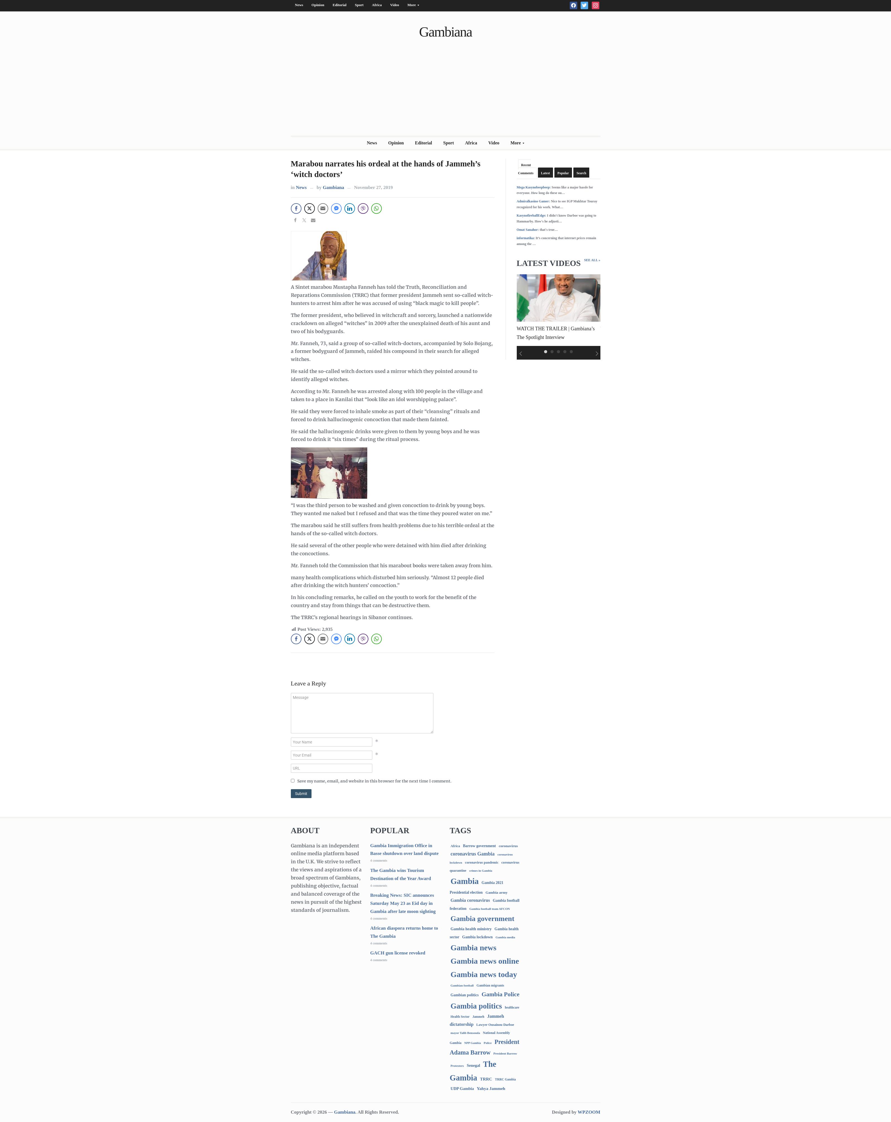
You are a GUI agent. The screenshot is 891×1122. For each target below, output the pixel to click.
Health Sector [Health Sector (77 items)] (460, 1017)
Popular (563, 173)
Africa (377, 5)
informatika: (526, 238)
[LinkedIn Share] (349, 208)
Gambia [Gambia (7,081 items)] (465, 881)
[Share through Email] (323, 208)
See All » (592, 260)
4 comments (378, 860)
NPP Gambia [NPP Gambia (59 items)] (472, 1043)
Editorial (340, 5)
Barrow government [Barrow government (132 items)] (479, 846)
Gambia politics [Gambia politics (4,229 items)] (476, 1006)
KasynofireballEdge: (531, 215)
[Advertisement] (445, 94)
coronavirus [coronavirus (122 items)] (508, 846)
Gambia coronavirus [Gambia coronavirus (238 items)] (470, 900)
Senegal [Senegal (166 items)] (473, 1065)
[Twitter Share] (309, 208)
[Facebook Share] (296, 208)
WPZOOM (589, 1112)
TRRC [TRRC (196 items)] (486, 1079)
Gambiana (445, 32)
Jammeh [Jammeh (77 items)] (478, 1017)
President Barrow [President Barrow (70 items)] (505, 1053)
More (411, 6)
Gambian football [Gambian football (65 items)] (462, 985)
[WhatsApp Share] (376, 208)
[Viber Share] (363, 208)
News (299, 5)
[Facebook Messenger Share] (336, 208)
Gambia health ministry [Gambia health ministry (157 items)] (471, 929)
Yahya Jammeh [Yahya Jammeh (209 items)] (491, 1088)
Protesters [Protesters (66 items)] (457, 1065)
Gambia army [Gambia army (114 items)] (497, 892)
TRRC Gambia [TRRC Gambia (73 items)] (505, 1079)
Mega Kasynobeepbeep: (534, 187)
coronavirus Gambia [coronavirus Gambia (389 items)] (473, 854)
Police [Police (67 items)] (487, 1043)
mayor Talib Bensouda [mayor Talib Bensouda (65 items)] (465, 1032)
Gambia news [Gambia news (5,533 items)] (473, 947)
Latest (545, 173)
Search (581, 173)
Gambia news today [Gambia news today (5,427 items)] (484, 974)
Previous (520, 354)
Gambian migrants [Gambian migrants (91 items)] (490, 985)
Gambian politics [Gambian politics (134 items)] (465, 995)
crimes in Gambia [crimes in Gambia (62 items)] (480, 870)
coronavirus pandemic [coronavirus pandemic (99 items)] (481, 862)
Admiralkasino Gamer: (533, 201)
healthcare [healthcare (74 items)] (512, 1007)
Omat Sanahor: (528, 230)
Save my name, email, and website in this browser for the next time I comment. (374, 781)
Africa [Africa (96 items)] (455, 846)
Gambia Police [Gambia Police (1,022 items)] (501, 994)
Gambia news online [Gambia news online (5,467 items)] (485, 961)
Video (394, 5)
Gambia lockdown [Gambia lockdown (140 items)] (477, 937)
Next (597, 354)
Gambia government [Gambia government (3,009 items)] (483, 919)
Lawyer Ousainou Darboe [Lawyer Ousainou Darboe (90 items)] (495, 1025)
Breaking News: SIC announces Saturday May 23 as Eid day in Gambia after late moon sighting (403, 903)
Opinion (318, 5)
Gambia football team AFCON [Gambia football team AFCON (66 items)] (489, 908)
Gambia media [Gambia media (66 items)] (505, 937)
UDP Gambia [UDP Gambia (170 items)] (462, 1088)
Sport (359, 5)
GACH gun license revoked (398, 953)
